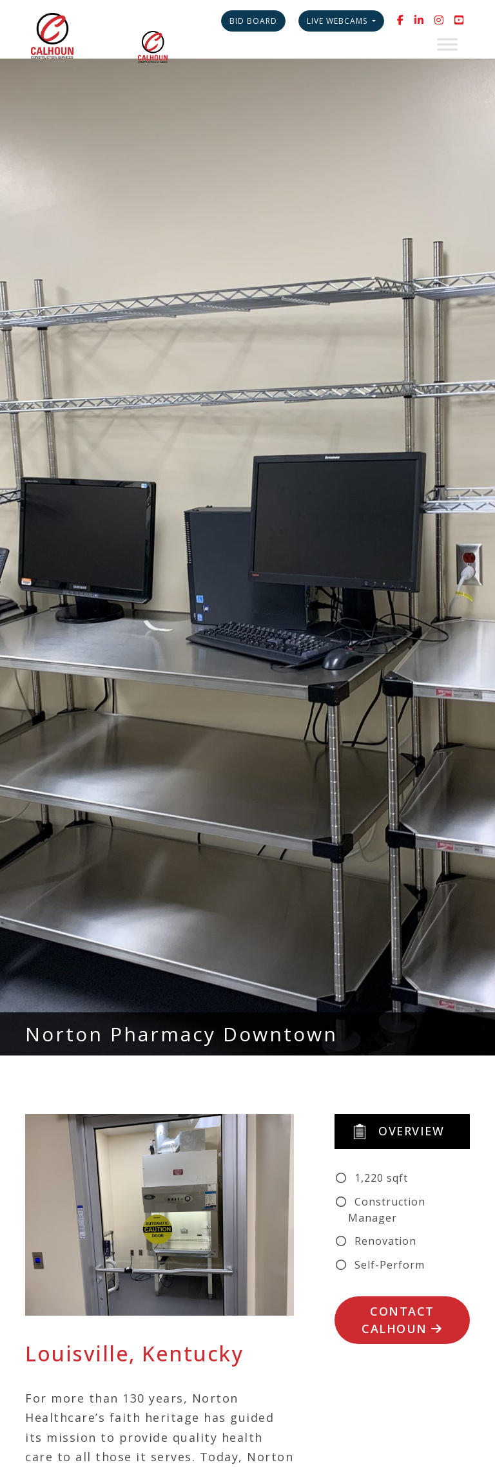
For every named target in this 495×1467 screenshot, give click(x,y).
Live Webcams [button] (338, 20)
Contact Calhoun (402, 1319)
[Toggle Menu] (447, 44)
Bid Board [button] (253, 20)
